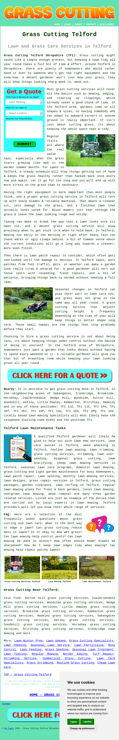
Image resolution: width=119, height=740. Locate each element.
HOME (57, 24)
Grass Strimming (40, 662)
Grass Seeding (56, 649)
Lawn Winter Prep (28, 640)
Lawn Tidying (15, 654)
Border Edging (75, 654)
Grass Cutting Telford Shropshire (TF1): (40, 55)
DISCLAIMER (107, 24)
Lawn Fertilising (89, 645)
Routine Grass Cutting (75, 662)
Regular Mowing (45, 654)
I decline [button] (87, 721)
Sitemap (6, 704)
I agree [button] (73, 721)
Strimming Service (20, 658)
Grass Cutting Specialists (91, 640)
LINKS (67, 24)
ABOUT (78, 24)
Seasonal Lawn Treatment (92, 649)
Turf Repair (103, 654)
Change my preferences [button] (82, 728)
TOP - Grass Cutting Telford (27, 674)
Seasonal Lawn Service (50, 645)
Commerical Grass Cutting (66, 658)
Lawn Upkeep (56, 640)
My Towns (9, 728)
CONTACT (91, 24)
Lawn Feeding (15, 645)
